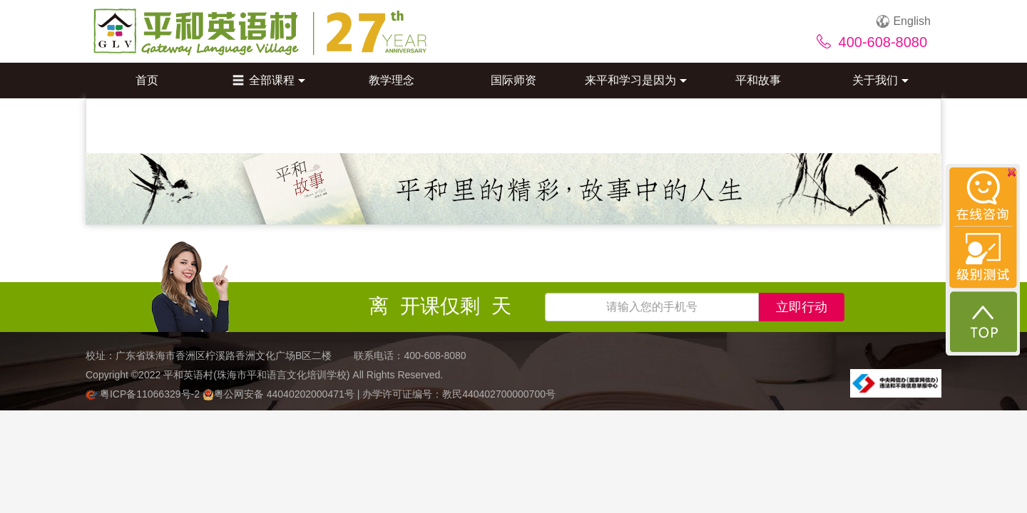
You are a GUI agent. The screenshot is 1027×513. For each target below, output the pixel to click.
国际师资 (513, 80)
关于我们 (880, 80)
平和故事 (758, 80)
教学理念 (391, 80)
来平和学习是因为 (636, 80)
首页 (147, 80)
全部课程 (269, 80)
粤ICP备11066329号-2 (144, 394)
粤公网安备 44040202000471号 (280, 394)
